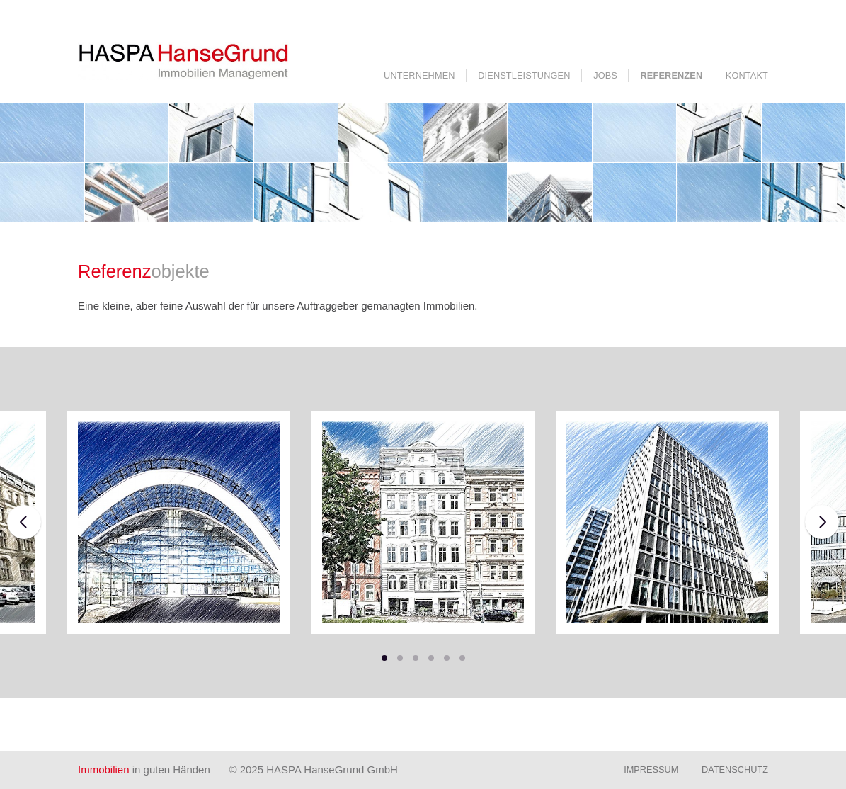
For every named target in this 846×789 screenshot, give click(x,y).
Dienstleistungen (524, 75)
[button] (384, 658)
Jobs (605, 75)
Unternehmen (419, 75)
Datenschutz (735, 769)
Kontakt (747, 75)
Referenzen (672, 75)
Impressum (651, 769)
